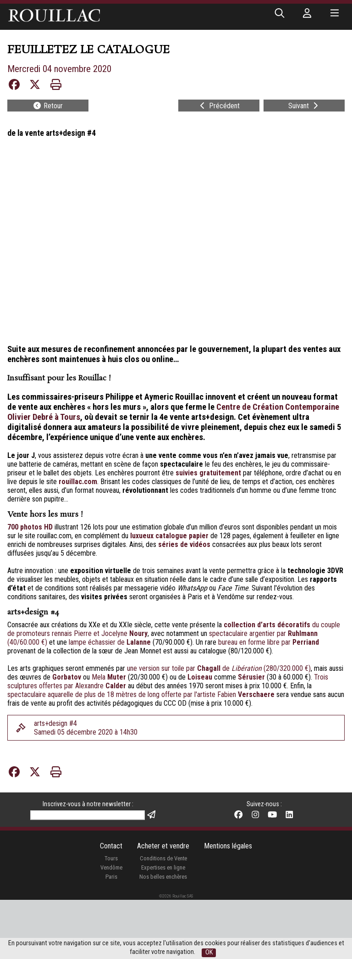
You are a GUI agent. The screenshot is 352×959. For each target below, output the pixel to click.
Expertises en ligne (163, 867)
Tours (111, 858)
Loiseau (199, 677)
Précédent (219, 105)
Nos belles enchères (163, 876)
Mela (110, 677)
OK (209, 952)
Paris (111, 876)
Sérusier (251, 677)
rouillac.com (78, 481)
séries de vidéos (184, 544)
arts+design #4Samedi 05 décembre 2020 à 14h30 (86, 727)
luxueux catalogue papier (169, 535)
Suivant (304, 105)
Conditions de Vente (163, 858)
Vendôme (111, 867)
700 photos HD (30, 527)
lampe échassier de (110, 642)
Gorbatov (67, 677)
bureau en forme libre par (268, 642)
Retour (48, 105)
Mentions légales (228, 846)
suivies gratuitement (208, 472)
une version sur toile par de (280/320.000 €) (219, 668)
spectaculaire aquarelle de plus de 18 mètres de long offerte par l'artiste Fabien (141, 694)
